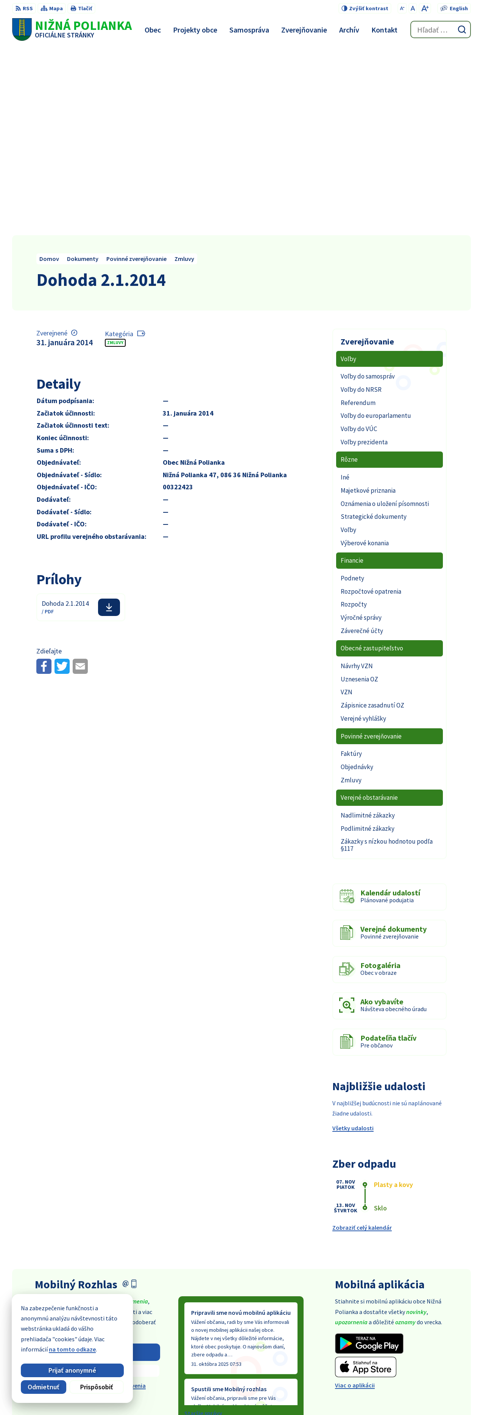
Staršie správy (203, 1225)
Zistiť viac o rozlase (97, 1182)
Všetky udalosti (353, 940)
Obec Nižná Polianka (352, 1394)
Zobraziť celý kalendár (362, 1039)
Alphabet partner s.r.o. (247, 1394)
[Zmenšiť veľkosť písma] (402, 8)
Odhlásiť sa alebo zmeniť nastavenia (97, 1197)
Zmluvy (115, 154)
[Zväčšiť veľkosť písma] (425, 8)
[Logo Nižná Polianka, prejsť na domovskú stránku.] (72, 29)
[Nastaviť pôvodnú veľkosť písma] (412, 8)
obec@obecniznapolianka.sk (432, 1352)
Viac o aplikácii (355, 1197)
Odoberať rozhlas (97, 1163)
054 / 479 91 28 (412, 1343)
